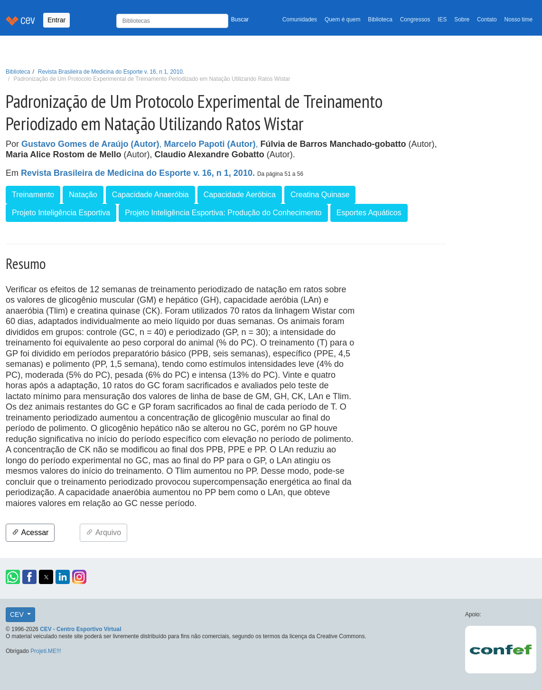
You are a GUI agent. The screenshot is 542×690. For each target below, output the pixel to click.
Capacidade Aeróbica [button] (240, 195)
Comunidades (299, 19)
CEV (18, 614)
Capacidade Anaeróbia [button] (150, 195)
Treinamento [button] (33, 195)
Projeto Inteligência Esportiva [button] (61, 213)
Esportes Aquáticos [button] (369, 213)
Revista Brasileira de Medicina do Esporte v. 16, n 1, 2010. (111, 71)
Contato (487, 19)
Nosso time (519, 19)
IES (442, 19)
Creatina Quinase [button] (320, 195)
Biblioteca (380, 19)
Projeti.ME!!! (45, 651)
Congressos (415, 19)
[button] (13, 577)
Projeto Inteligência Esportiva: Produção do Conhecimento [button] (223, 213)
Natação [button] (83, 195)
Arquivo (103, 532)
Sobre (461, 19)
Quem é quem (342, 19)
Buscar (240, 19)
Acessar (30, 532)
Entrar (56, 20)
